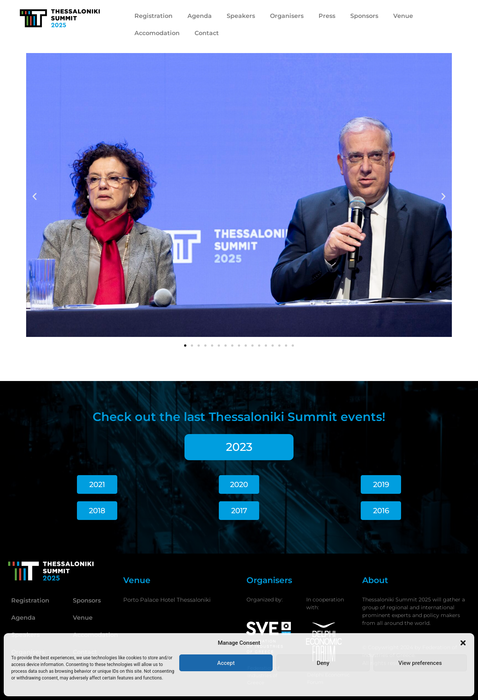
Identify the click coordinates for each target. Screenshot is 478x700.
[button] (463, 643)
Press (327, 15)
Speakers (241, 15)
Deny (323, 663)
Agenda (199, 15)
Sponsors (364, 15)
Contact (207, 33)
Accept (226, 663)
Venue (403, 15)
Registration (153, 15)
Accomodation (157, 33)
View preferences (420, 663)
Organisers (287, 15)
